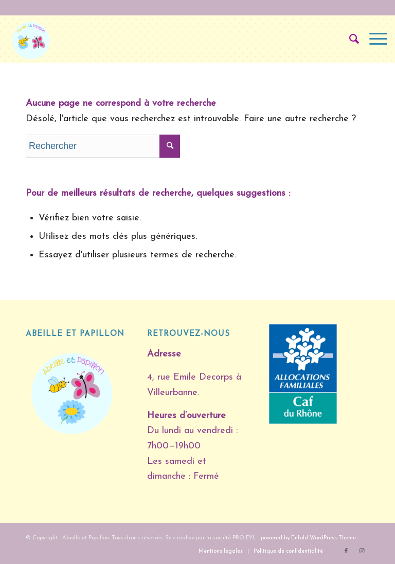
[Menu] (373, 39)
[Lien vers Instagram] (361, 551)
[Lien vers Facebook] (346, 551)
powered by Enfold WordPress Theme (308, 538)
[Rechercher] (349, 39)
